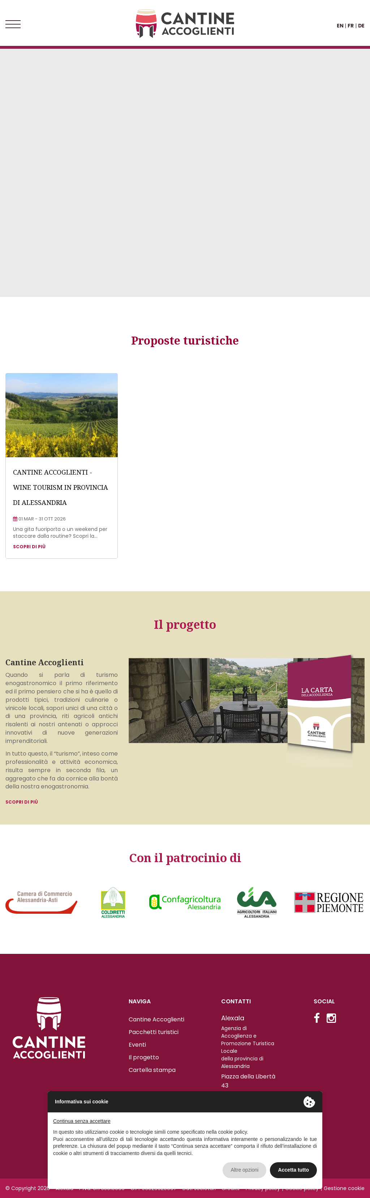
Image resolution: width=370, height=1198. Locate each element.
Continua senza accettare (82, 1121)
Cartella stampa (152, 1070)
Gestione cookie (344, 1188)
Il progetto (144, 1057)
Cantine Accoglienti (156, 1019)
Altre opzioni (244, 1170)
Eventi (137, 1045)
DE (361, 25)
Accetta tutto (293, 1170)
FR (350, 25)
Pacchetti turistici (153, 1032)
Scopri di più (21, 802)
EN (340, 25)
